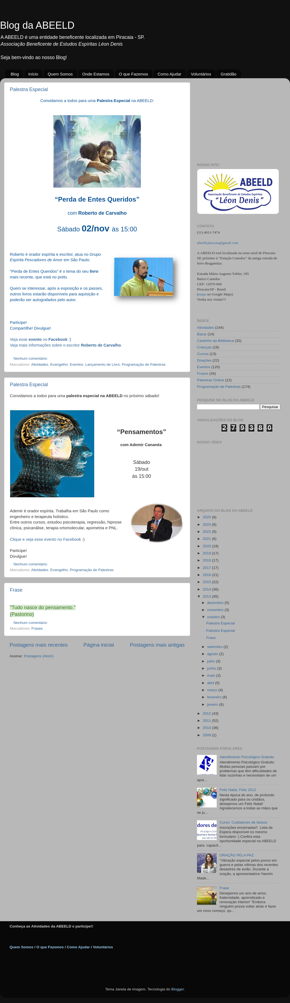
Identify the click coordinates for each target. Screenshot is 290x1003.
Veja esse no (38, 339)
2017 (207, 568)
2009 (207, 735)
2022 (207, 532)
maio (211, 675)
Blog (15, 74)
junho (212, 668)
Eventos (76, 364)
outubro (214, 617)
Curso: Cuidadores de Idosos (243, 822)
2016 (207, 575)
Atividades (39, 364)
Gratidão (228, 74)
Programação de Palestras (144, 364)
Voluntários (201, 74)
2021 (207, 539)
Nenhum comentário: (31, 358)
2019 (207, 553)
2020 (207, 546)
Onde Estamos (95, 74)
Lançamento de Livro (102, 364)
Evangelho (59, 364)
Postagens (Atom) (39, 656)
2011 (207, 721)
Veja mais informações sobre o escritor (65, 345)
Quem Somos (60, 74)
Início (33, 74)
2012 (207, 713)
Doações (204, 360)
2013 (207, 596)
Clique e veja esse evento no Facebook (45, 539)
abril (211, 683)
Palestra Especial (29, 89)
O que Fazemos (133, 74)
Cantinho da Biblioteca (215, 341)
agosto (213, 654)
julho (211, 661)
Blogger (177, 989)
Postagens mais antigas (157, 645)
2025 (207, 517)
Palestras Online (210, 380)
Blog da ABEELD (37, 25)
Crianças (204, 347)
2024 (207, 524)
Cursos (203, 354)
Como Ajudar (169, 74)
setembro (215, 647)
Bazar (202, 334)
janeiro (213, 704)
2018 (207, 560)
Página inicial (98, 645)
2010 (207, 728)
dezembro (216, 603)
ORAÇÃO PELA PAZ (236, 855)
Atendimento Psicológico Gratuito (246, 757)
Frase (16, 590)
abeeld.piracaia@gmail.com (217, 243)
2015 (207, 582)
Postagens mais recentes (39, 645)
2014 (207, 589)
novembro (216, 610)
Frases (37, 628)
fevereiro (214, 697)
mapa (202, 294)
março (212, 690)
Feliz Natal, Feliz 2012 (237, 790)
